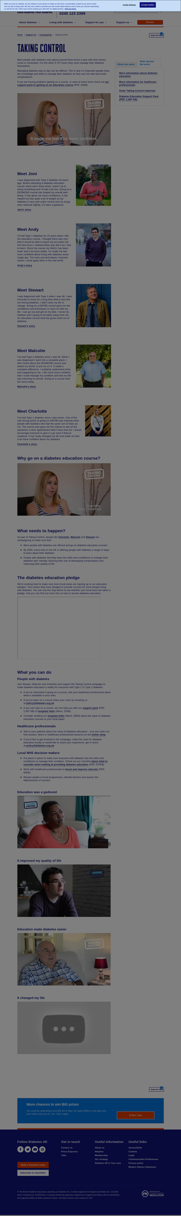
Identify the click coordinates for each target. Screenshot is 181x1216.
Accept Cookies (147, 5)
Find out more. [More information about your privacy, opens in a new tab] (70, 9)
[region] (90, 6)
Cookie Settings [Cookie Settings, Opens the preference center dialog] (129, 5)
